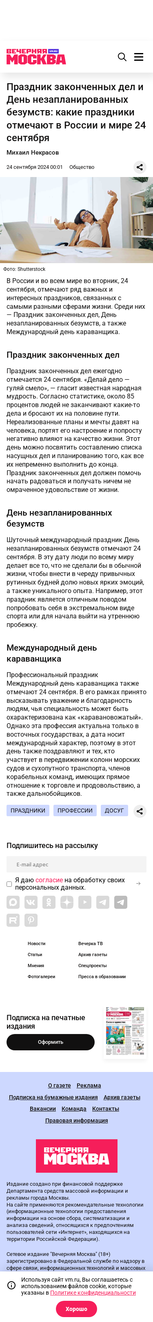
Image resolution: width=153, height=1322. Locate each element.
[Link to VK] (31, 902)
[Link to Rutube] (13, 920)
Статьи (35, 954)
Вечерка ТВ (90, 943)
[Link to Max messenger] (13, 902)
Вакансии (43, 1108)
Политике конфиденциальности (93, 1292)
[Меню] (138, 56)
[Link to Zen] (66, 902)
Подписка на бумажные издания (53, 1097)
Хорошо (76, 1309)
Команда (74, 1108)
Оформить (50, 1042)
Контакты (105, 1108)
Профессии (75, 810)
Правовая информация (76, 1120)
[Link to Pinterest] (31, 920)
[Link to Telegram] (102, 902)
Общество (81, 167)
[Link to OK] (48, 902)
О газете (59, 1085)
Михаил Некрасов (33, 152)
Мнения (36, 965)
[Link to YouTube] (84, 902)
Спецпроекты (92, 965)
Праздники (28, 810)
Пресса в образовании (102, 976)
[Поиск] (122, 56)
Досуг (114, 810)
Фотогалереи (41, 976)
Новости (36, 943)
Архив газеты (92, 954)
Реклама (89, 1085)
